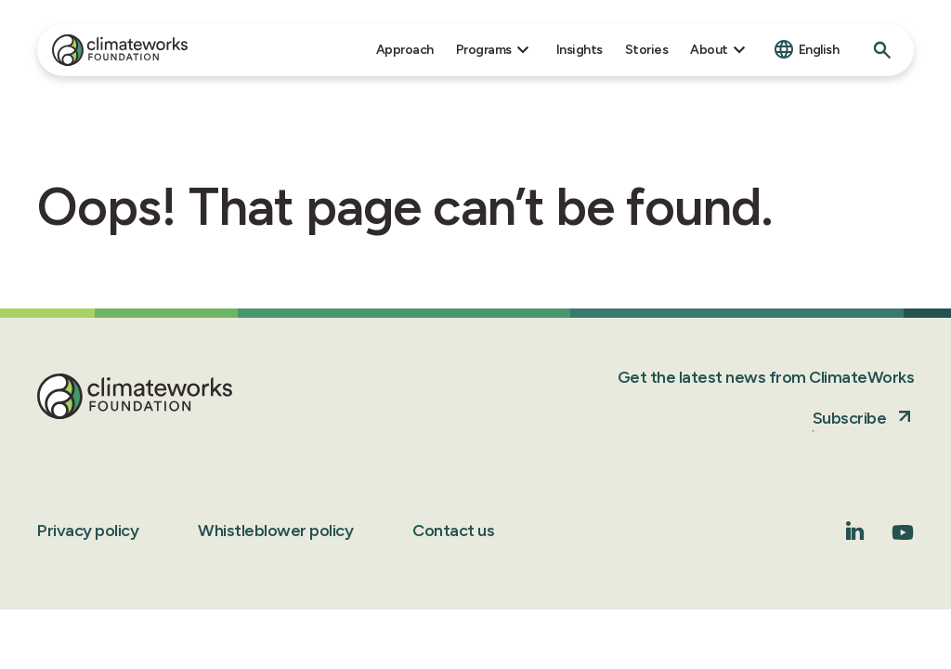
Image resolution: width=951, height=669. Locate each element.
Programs (484, 50)
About (709, 50)
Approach (405, 50)
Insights (579, 50)
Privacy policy (87, 530)
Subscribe (850, 418)
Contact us (453, 530)
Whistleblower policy (275, 530)
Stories (647, 50)
